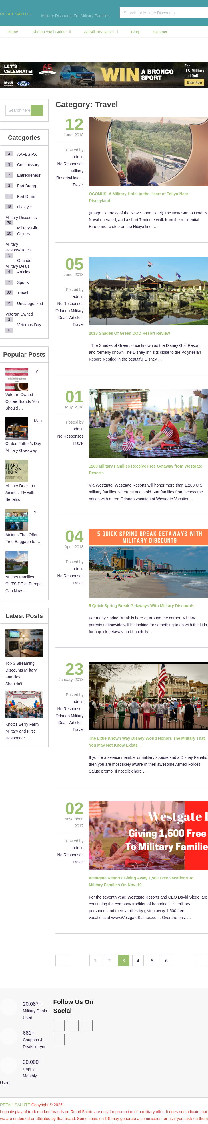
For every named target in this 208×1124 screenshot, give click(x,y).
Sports (23, 282)
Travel (78, 184)
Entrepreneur (29, 175)
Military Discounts (21, 217)
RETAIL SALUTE (15, 14)
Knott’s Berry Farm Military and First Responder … (22, 731)
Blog (135, 32)
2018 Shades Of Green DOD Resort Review (129, 333)
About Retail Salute (49, 32)
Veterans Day (29, 324)
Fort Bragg (26, 186)
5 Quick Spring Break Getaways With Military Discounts (141, 605)
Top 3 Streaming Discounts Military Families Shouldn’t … (21, 673)
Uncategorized (30, 303)
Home (12, 32)
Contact (160, 32)
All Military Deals (98, 32)
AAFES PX (27, 154)
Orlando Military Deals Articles (18, 266)
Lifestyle (24, 207)
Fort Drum (26, 196)
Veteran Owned (19, 314)
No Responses (70, 164)
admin (78, 157)
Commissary (28, 164)
